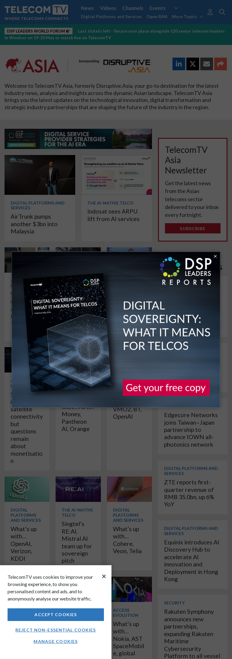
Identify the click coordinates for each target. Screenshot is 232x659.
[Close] (104, 576)
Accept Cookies (55, 614)
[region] (55, 612)
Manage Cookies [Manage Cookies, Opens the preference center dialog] (56, 641)
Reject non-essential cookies (55, 629)
